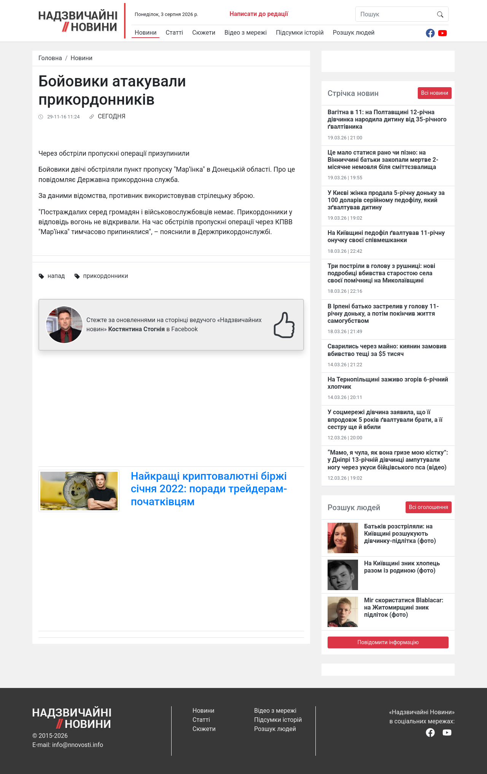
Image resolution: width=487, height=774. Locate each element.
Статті (174, 32)
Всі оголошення (428, 507)
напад (56, 275)
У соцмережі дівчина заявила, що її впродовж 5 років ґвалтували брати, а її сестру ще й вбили (385, 419)
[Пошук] (394, 14)
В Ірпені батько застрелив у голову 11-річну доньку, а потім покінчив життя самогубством (383, 313)
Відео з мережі (245, 32)
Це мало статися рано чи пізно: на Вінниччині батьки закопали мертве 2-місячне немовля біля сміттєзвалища (383, 160)
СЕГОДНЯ (111, 116)
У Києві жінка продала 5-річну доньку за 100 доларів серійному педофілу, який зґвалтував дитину (386, 200)
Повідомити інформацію (388, 642)
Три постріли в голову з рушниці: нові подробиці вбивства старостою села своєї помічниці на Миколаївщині (381, 273)
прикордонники (105, 275)
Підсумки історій (300, 32)
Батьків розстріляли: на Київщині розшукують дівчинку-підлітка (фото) (400, 533)
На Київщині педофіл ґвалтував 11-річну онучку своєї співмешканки (386, 236)
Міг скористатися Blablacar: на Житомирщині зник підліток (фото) (403, 607)
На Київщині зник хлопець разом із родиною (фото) (402, 567)
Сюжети (203, 32)
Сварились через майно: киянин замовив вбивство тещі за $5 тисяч (387, 350)
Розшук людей (354, 32)
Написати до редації (258, 14)
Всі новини (434, 93)
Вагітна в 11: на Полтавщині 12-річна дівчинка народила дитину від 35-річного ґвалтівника (387, 119)
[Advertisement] (171, 410)
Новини (145, 32)
